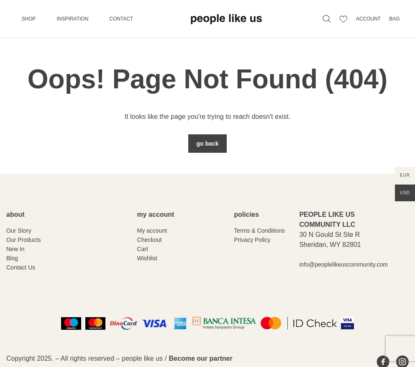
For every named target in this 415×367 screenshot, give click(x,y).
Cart (142, 249)
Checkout (149, 239)
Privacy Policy (252, 239)
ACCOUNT (368, 19)
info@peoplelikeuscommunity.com (343, 264)
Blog (12, 258)
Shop (29, 19)
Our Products (23, 239)
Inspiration (73, 19)
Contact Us (20, 267)
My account (152, 230)
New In (15, 249)
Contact (121, 19)
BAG (394, 19)
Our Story (18, 230)
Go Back (208, 143)
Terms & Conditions (259, 230)
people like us (142, 358)
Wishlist (147, 258)
